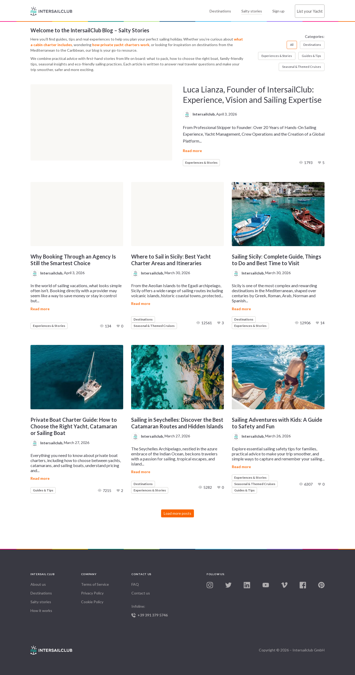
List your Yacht (309, 11)
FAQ (135, 584)
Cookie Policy (92, 601)
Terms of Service (95, 584)
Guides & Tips (311, 55)
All (292, 44)
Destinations (219, 11)
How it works (41, 610)
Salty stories (251, 11)
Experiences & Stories (276, 55)
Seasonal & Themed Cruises (301, 66)
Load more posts (177, 513)
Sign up (278, 11)
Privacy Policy (92, 593)
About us (38, 584)
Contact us (140, 593)
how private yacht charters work (120, 44)
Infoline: (156, 611)
